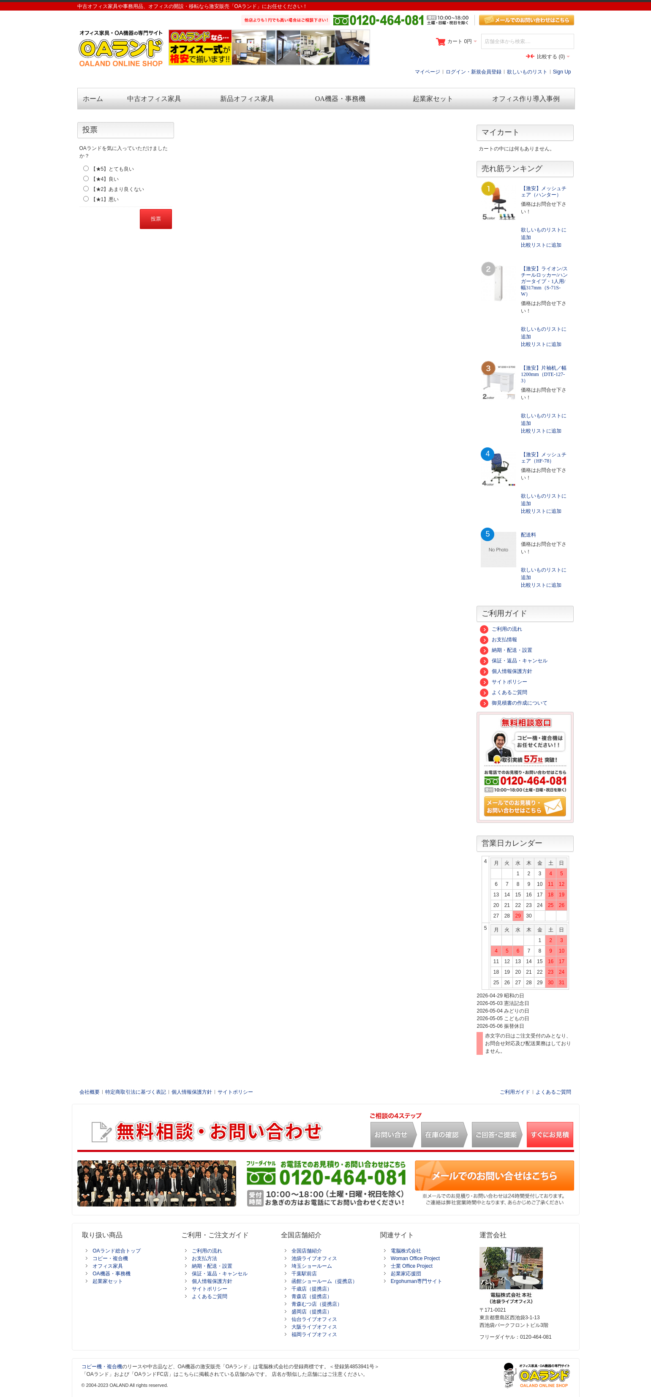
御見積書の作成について (513, 703)
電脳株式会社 (406, 1251)
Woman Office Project (415, 1258)
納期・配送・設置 (506, 650)
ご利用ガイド (515, 1092)
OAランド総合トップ (116, 1251)
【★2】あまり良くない (117, 189)
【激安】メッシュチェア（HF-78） (544, 458)
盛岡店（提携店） (311, 1312)
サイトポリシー (503, 682)
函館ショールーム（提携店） (324, 1281)
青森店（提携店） (311, 1296)
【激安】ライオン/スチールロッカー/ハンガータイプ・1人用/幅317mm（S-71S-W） (544, 281)
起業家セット (108, 1281)
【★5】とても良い (112, 169)
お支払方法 (204, 1258)
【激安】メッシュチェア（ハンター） (544, 191)
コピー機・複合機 (102, 1367)
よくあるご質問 (503, 692)
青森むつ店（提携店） (316, 1304)
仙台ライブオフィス (314, 1319)
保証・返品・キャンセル (513, 661)
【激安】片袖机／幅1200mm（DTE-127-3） (544, 374)
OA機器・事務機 (111, 1274)
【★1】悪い (105, 199)
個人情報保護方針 (506, 671)
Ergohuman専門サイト (416, 1281)
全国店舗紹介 (306, 1251)
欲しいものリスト (527, 72)
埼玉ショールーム (311, 1266)
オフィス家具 (108, 1266)
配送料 (528, 535)
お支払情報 (498, 640)
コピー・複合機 (110, 1258)
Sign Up (562, 72)
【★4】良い (105, 179)
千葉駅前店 (304, 1274)
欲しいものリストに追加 (544, 233)
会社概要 (89, 1092)
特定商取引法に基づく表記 (135, 1092)
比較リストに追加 (541, 245)
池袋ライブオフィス (314, 1258)
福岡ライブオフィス (314, 1334)
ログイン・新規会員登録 (473, 72)
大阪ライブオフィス (314, 1327)
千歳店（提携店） (311, 1289)
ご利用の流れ (501, 629)
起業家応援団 (406, 1274)
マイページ (427, 72)
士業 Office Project (412, 1266)
